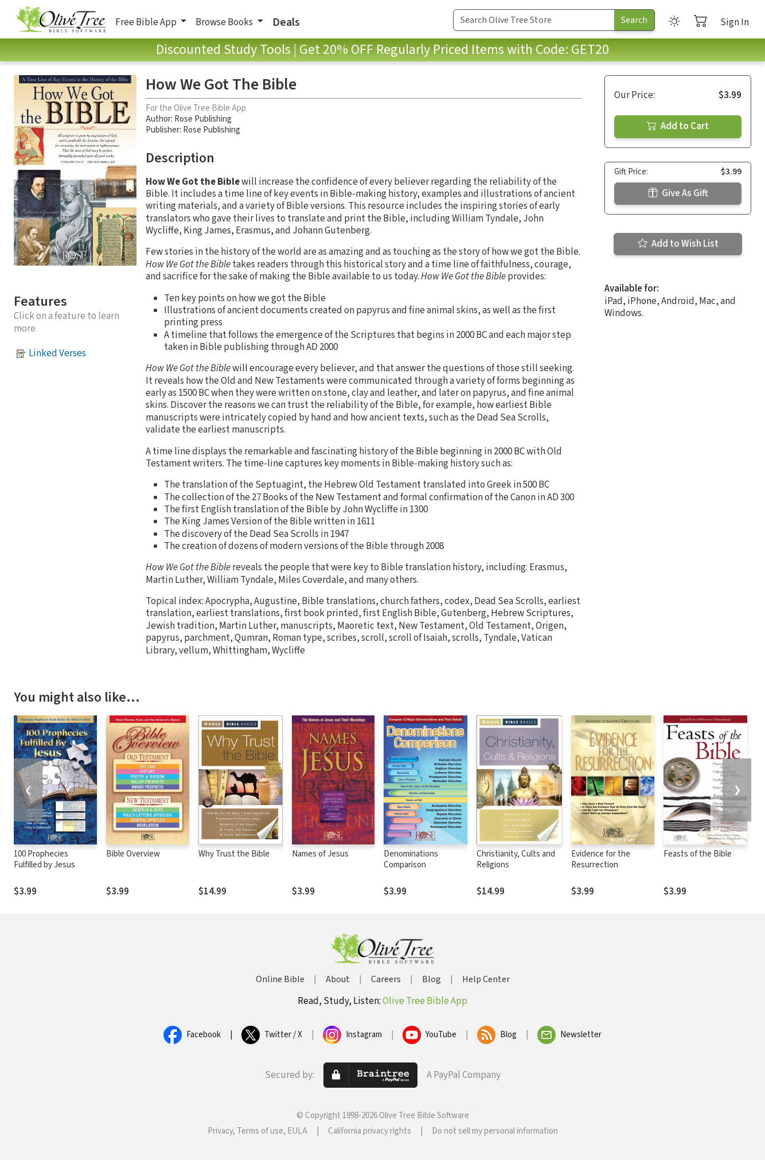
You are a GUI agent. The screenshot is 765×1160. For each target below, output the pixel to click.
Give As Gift (678, 193)
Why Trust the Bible (234, 854)
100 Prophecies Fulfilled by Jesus (44, 859)
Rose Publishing (203, 119)
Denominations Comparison (411, 859)
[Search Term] (534, 20)
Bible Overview (133, 854)
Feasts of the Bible (697, 854)
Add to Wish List (678, 244)
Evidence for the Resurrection (600, 859)
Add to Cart (678, 126)
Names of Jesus (320, 854)
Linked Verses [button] (57, 353)
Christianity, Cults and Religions (516, 859)
